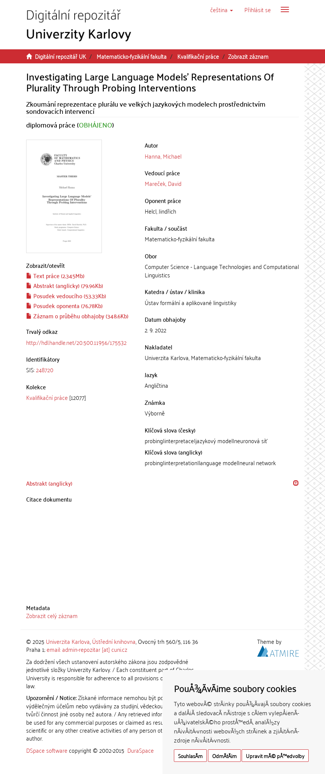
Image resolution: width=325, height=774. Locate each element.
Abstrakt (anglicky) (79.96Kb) (64, 285)
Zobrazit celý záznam (52, 615)
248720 (44, 369)
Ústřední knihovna (114, 641)
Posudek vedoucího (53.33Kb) (66, 295)
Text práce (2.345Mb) (55, 275)
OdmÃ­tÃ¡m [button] (224, 755)
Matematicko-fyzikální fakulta (132, 56)
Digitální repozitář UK (60, 56)
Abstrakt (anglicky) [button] (49, 483)
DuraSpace (140, 750)
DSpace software (46, 750)
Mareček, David (163, 183)
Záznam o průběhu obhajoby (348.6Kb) (77, 315)
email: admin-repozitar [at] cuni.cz (87, 649)
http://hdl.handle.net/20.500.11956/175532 (76, 342)
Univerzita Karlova (68, 641)
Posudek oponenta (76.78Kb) (64, 305)
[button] (222, 9)
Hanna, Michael (163, 156)
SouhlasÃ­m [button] (190, 755)
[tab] (79, 370)
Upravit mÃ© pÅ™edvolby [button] (275, 755)
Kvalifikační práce (198, 56)
